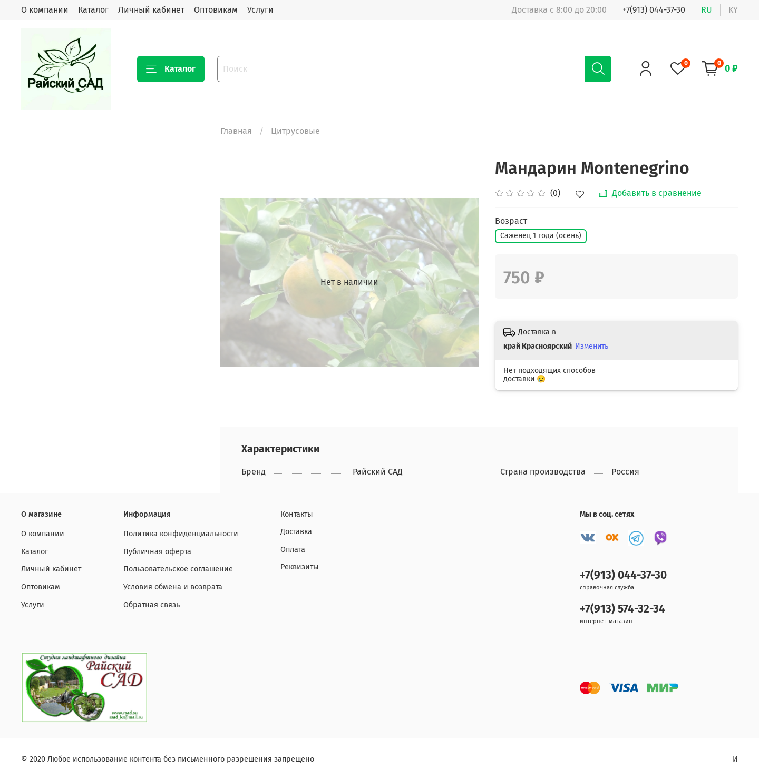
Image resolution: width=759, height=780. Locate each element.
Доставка (296, 531)
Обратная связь (151, 604)
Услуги (260, 10)
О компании (45, 10)
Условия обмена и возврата (172, 586)
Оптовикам (216, 10)
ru (706, 10)
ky (733, 10)
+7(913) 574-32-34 (622, 609)
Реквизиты (299, 566)
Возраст (511, 221)
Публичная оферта (157, 551)
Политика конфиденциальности (180, 533)
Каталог (93, 10)
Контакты (296, 514)
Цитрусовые (295, 131)
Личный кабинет (151, 10)
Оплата (292, 549)
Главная (236, 131)
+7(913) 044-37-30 (653, 10)
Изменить (591, 346)
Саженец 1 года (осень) (540, 235)
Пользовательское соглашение (178, 569)
